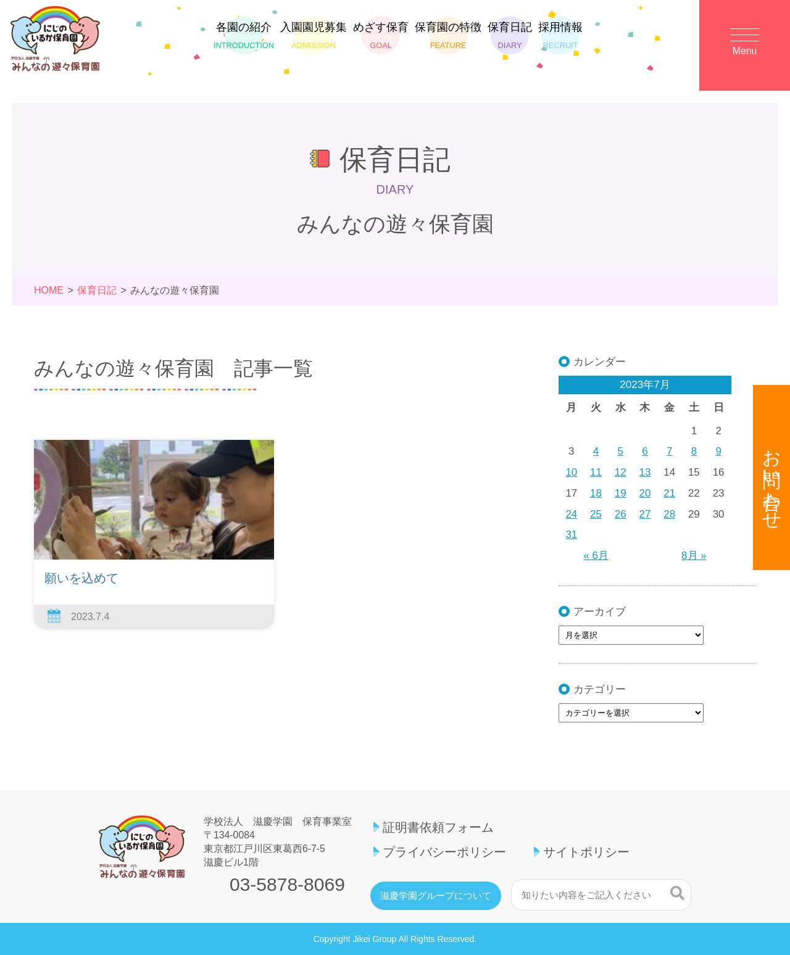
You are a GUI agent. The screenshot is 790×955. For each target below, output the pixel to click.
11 (596, 472)
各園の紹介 (244, 41)
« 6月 (596, 555)
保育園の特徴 (448, 41)
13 (645, 472)
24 (571, 514)
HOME (49, 290)
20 (645, 493)
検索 (677, 893)
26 (620, 514)
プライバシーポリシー (444, 852)
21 (669, 493)
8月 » (694, 555)
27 (645, 514)
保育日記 (510, 41)
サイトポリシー (586, 852)
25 (596, 514)
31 (571, 534)
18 (596, 493)
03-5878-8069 (287, 884)
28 (669, 514)
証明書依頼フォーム (438, 827)
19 (620, 493)
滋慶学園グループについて (435, 896)
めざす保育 (381, 41)
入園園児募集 (313, 41)
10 (571, 472)
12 (620, 472)
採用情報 (560, 41)
